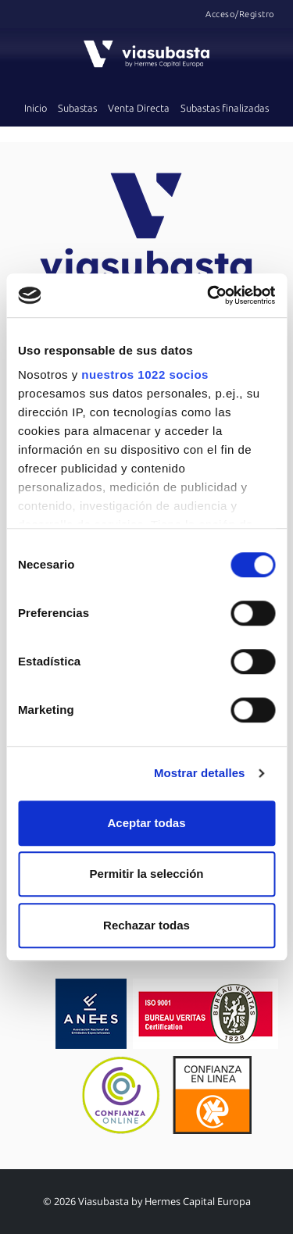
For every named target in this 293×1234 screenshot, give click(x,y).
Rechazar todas (146, 925)
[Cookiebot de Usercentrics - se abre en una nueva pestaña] (208, 295)
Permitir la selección (147, 873)
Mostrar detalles (199, 772)
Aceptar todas (146, 822)
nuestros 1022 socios (145, 374)
